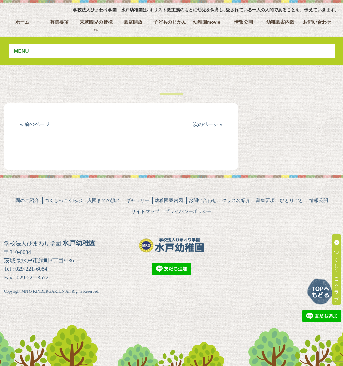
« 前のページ (35, 124)
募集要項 (59, 22)
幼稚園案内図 (280, 22)
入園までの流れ (103, 200)
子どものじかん (169, 22)
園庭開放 (133, 22)
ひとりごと (291, 200)
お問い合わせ (317, 22)
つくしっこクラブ (337, 269)
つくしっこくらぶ (63, 200)
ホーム (22, 22)
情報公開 (243, 22)
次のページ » (207, 124)
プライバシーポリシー (188, 211)
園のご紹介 (27, 200)
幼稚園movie (206, 22)
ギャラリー (137, 200)
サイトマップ (145, 211)
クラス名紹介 (236, 200)
